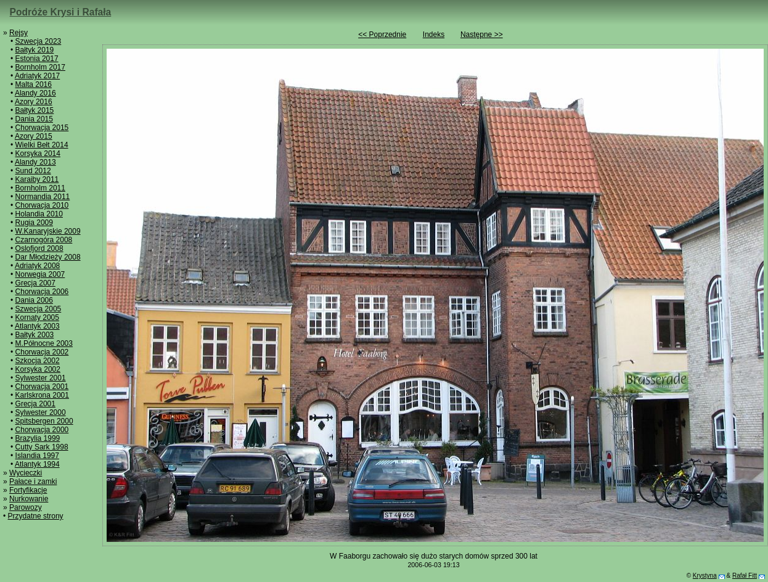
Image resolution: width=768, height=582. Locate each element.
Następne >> (481, 34)
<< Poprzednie (382, 34)
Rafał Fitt (744, 575)
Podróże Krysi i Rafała (61, 12)
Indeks (433, 34)
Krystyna (705, 575)
